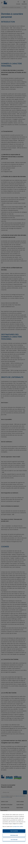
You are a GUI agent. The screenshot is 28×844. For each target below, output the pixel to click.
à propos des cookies (18, 826)
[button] (14, 831)
